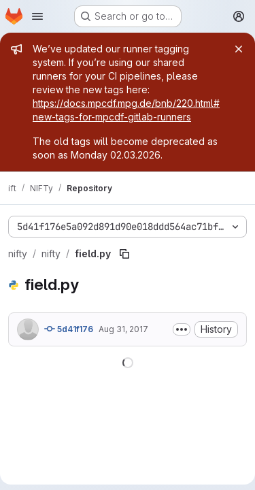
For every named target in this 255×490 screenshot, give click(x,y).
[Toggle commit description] (181, 329)
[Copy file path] (124, 254)
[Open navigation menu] (37, 16)
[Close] (239, 49)
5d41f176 (68, 328)
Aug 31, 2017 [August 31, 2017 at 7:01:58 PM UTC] (123, 329)
